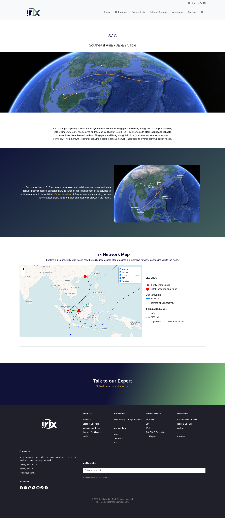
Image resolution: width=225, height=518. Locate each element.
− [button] (23, 273)
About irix (87, 420)
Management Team (91, 428)
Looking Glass (152, 436)
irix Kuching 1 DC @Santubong (128, 420)
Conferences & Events (187, 420)
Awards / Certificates (92, 432)
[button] (202, 12)
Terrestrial (118, 438)
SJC (116, 442)
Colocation (119, 414)
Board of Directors (91, 424)
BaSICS (117, 434)
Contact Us (193, 3)
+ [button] (23, 269)
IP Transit (150, 420)
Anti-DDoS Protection (155, 432)
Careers (181, 436)
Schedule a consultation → (112, 386)
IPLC (148, 428)
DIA (147, 424)
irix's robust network (62, 194)
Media (85, 436)
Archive (180, 428)
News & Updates (184, 424)
